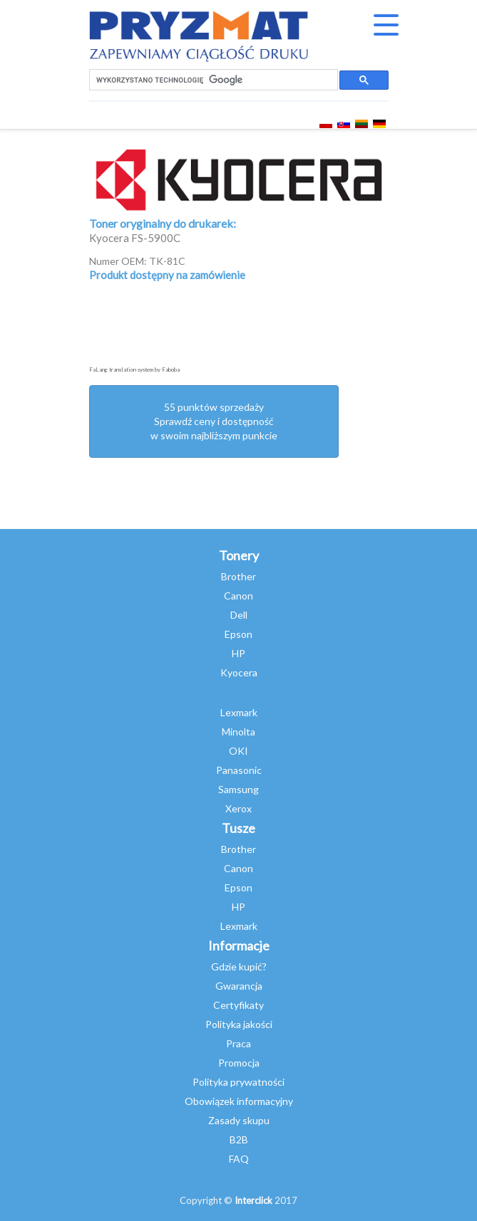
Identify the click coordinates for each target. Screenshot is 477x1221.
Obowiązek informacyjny (239, 1101)
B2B (239, 1139)
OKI (238, 751)
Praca (238, 1043)
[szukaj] (212, 80)
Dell (238, 615)
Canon (238, 595)
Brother (238, 576)
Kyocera (238, 672)
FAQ (239, 1159)
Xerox (238, 808)
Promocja (239, 1063)
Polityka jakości (238, 1024)
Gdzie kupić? (239, 966)
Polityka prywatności (238, 1082)
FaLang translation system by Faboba (134, 369)
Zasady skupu (239, 1120)
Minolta (238, 731)
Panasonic (239, 770)
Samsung (238, 789)
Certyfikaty (238, 1005)
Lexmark (238, 712)
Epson (238, 634)
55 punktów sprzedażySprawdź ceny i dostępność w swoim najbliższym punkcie (213, 421)
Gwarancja (238, 986)
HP (238, 653)
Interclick (253, 1200)
